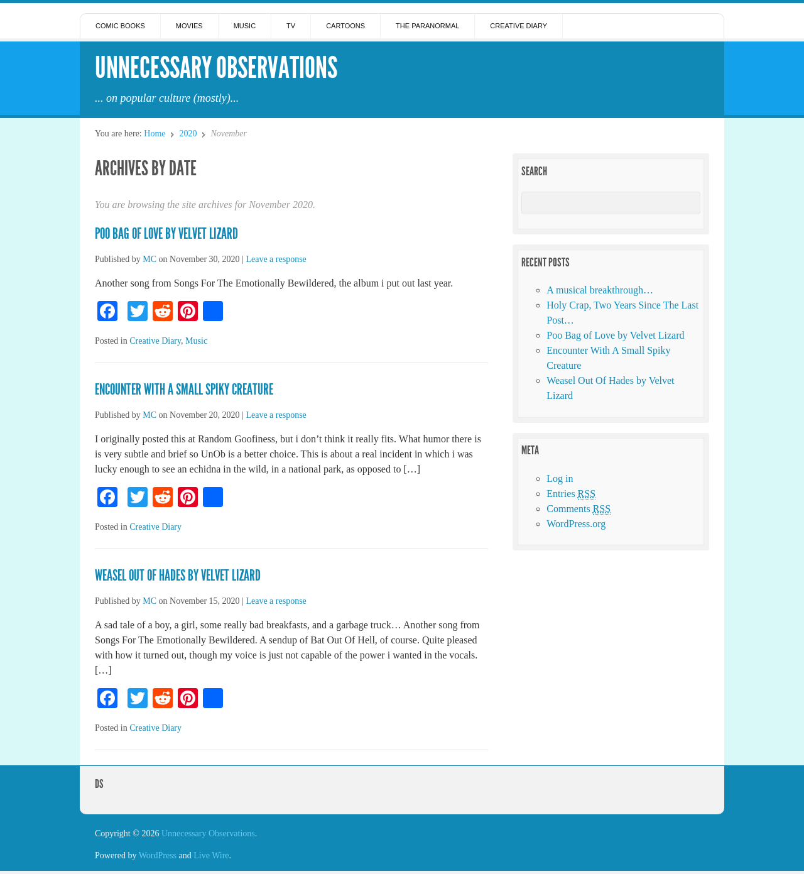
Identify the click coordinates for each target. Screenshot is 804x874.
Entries (570, 494)
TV (290, 26)
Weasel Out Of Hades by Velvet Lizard (178, 575)
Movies (189, 26)
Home (154, 133)
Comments (578, 509)
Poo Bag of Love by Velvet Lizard (166, 234)
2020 (188, 133)
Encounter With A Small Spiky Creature (184, 389)
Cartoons (345, 26)
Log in (559, 478)
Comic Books (120, 26)
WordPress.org (576, 523)
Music (245, 26)
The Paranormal (427, 26)
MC (149, 259)
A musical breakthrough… (599, 290)
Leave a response (276, 259)
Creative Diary (518, 26)
